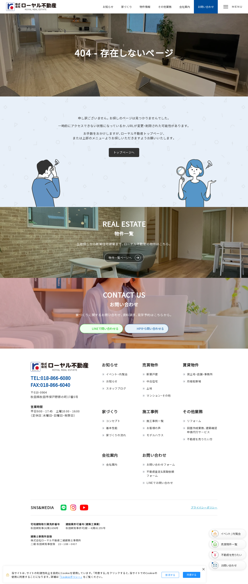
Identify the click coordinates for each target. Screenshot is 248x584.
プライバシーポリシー (204, 507)
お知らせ (108, 7)
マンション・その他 (159, 395)
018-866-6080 (56, 378)
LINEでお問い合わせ (160, 483)
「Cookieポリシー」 (70, 577)
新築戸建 (152, 374)
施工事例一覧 (155, 421)
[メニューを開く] (233, 6)
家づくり (126, 7)
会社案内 (184, 7)
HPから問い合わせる (150, 328)
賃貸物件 (191, 365)
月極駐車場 (194, 381)
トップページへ (124, 152)
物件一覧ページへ (120, 258)
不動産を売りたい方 (200, 439)
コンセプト (113, 421)
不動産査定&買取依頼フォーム (160, 474)
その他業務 (165, 7)
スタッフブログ (116, 388)
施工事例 (150, 411)
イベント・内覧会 (116, 374)
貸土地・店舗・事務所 (200, 374)
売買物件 (150, 365)
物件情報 (145, 7)
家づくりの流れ (116, 435)
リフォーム (194, 421)
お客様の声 (154, 428)
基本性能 (111, 428)
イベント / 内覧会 (226, 533)
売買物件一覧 (224, 544)
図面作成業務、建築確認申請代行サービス (202, 430)
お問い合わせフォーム (161, 464)
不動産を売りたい (227, 554)
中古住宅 (152, 381)
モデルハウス (155, 435)
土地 (149, 388)
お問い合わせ (206, 7)
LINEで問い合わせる (105, 328)
